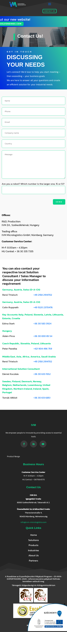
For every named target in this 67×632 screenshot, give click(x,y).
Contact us (49, 11)
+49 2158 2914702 (43, 295)
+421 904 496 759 (43, 348)
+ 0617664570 (38, 479)
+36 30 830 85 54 (43, 336)
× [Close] (64, 603)
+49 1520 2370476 (43, 307)
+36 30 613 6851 (42, 398)
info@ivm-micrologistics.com (33, 522)
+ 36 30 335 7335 (24, 251)
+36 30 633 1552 (42, 374)
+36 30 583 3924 (42, 323)
